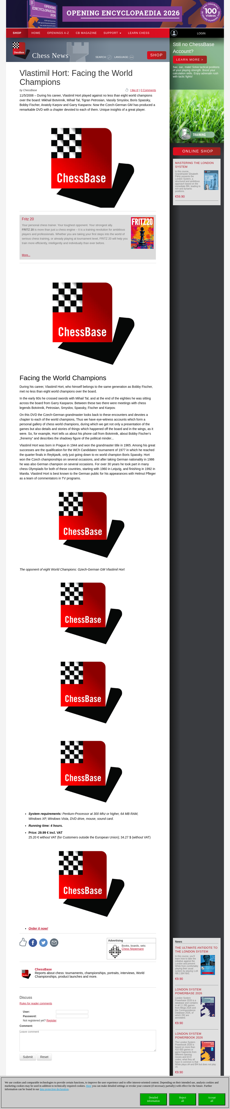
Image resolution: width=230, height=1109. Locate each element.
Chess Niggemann (133, 948)
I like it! (134, 90)
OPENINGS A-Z (58, 33)
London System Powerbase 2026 (188, 991)
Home (35, 33)
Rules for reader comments (36, 1003)
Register (51, 1020)
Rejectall (182, 1099)
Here (88, 1085)
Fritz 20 (28, 219)
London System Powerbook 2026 (189, 1035)
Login (201, 33)
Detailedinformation (153, 1099)
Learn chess (139, 33)
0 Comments (148, 90)
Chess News (50, 56)
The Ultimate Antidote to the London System (196, 949)
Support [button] (112, 33)
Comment (26, 1025)
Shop (17, 33)
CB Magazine (86, 33)
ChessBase (43, 969)
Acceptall (212, 1099)
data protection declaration (54, 1089)
